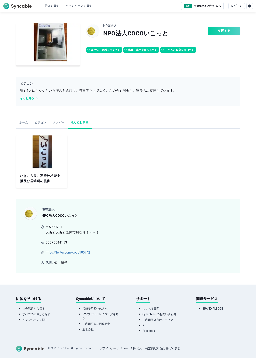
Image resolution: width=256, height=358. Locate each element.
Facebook (148, 331)
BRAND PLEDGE (212, 308)
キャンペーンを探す (35, 320)
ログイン (236, 6)
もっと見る (29, 98)
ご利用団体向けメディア (157, 320)
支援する (224, 31)
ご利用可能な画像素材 (96, 324)
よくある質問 (150, 308)
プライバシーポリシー (114, 348)
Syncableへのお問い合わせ (159, 314)
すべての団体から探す (36, 314)
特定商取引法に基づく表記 (163, 348)
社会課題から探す (33, 308)
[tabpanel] (128, 161)
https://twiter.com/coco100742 (68, 252)
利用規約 (136, 348)
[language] (249, 6)
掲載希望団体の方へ (95, 308)
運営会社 (88, 329)
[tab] (23, 123)
